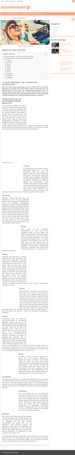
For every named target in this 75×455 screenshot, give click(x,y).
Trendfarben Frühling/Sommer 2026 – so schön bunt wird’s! (66, 51)
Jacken (9, 70)
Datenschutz (20, 1)
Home (2, 1)
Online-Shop (37, 13)
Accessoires (20, 13)
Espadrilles (10, 73)
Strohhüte (9, 75)
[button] (3, 451)
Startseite (4, 18)
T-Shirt (42, 170)
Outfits (11, 13)
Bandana (10, 77)
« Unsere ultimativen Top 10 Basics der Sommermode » (19, 56)
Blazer (8, 71)
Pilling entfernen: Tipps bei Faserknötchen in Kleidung (66, 69)
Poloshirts (9, 62)
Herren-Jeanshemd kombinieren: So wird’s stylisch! (66, 45)
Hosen (8, 66)
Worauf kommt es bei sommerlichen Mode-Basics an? (18, 58)
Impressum (13, 1)
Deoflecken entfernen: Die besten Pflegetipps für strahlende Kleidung (67, 63)
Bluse (41, 239)
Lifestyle (28, 13)
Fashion (4, 13)
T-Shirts (9, 60)
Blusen (9, 64)
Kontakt (7, 1)
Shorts (8, 68)
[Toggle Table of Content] (45, 54)
